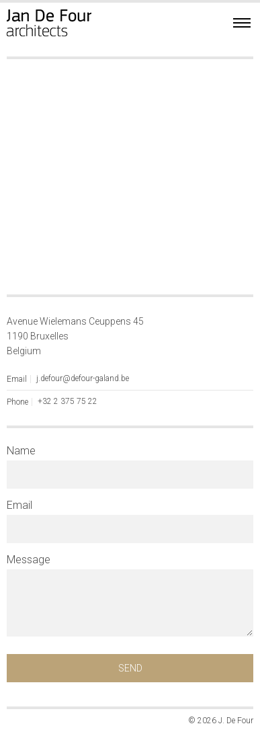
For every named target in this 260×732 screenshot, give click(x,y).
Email (19, 505)
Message (28, 560)
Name (21, 451)
